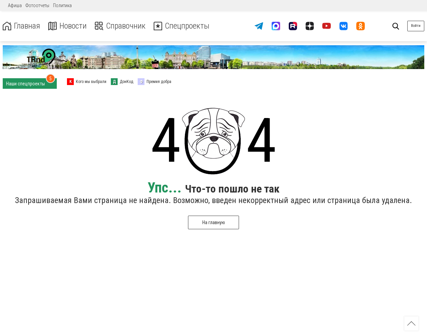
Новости (67, 26)
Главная (21, 26)
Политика (62, 5)
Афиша (15, 5)
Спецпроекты (181, 26)
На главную (213, 222)
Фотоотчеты (37, 5)
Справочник (120, 26)
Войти (416, 25)
